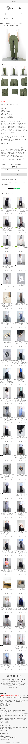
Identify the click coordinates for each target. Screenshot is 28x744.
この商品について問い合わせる (19, 182)
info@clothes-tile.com (4, 739)
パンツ (5, 20)
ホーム (1, 18)
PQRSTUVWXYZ (7, 18)
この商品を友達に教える (7, 182)
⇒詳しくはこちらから (4, 722)
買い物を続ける (5, 184)
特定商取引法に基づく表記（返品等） (9, 179)
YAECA (13, 18)
